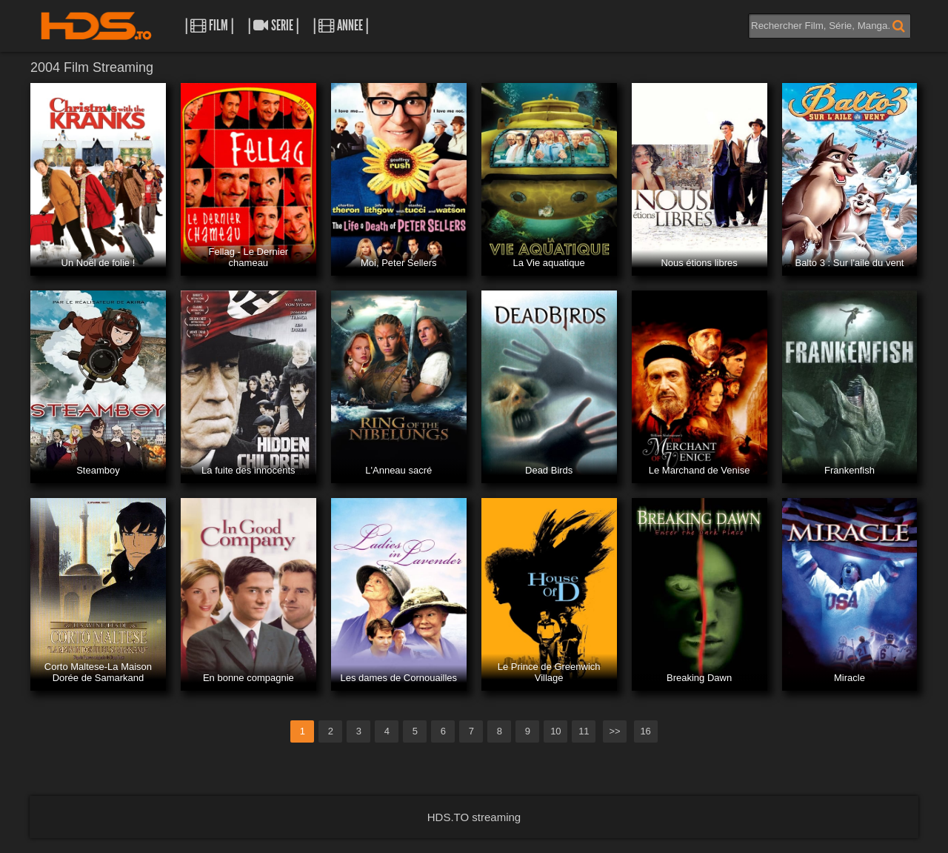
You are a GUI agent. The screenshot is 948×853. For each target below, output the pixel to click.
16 (645, 731)
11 (583, 731)
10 (555, 731)
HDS (96, 26)
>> (614, 731)
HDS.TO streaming (474, 817)
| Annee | (340, 25)
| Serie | (273, 25)
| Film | (209, 25)
